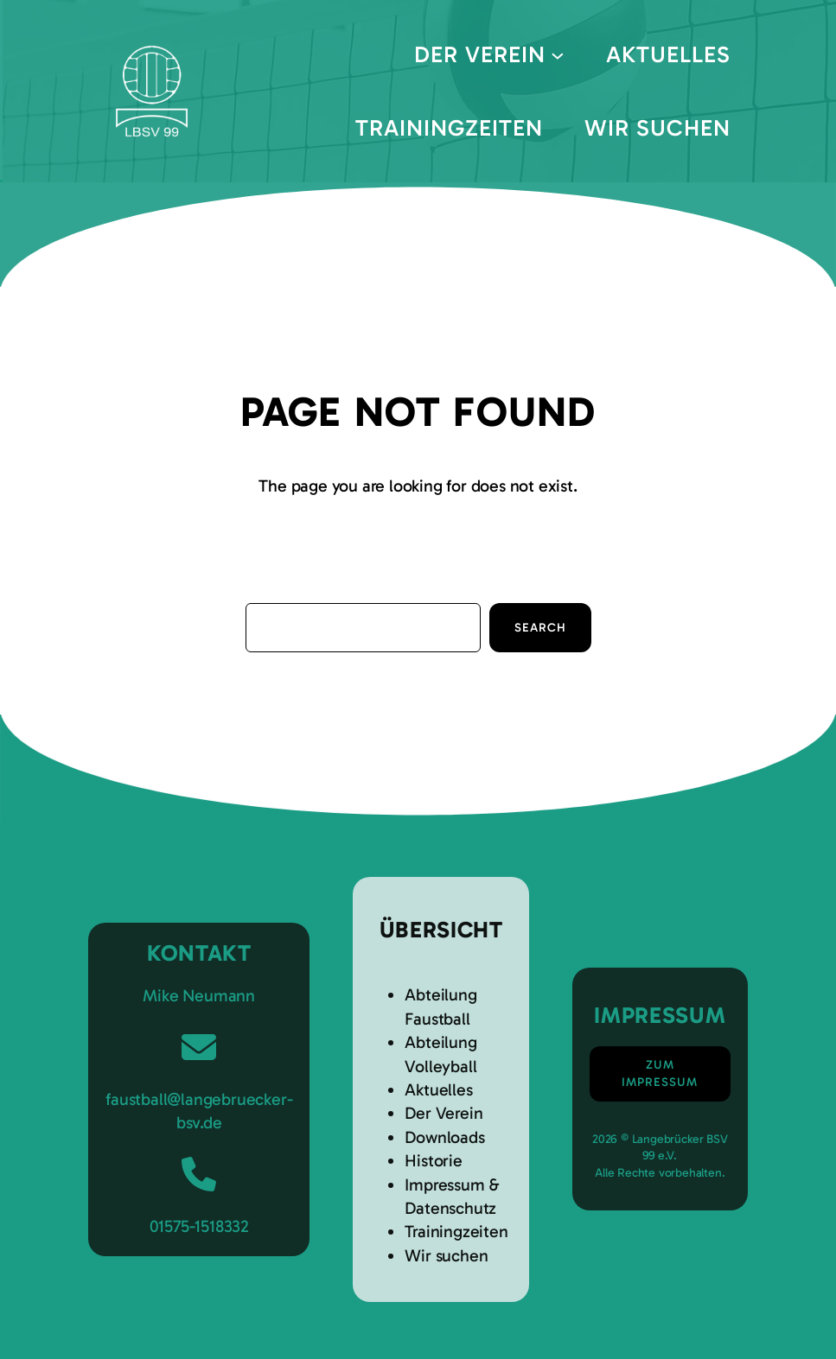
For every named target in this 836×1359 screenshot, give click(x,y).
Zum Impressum (660, 1073)
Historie (433, 1161)
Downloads (444, 1137)
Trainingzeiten (456, 1232)
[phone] (198, 1174)
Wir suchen (446, 1256)
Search (540, 627)
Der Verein (443, 1113)
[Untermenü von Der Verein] (558, 54)
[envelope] (198, 1047)
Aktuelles (438, 1090)
